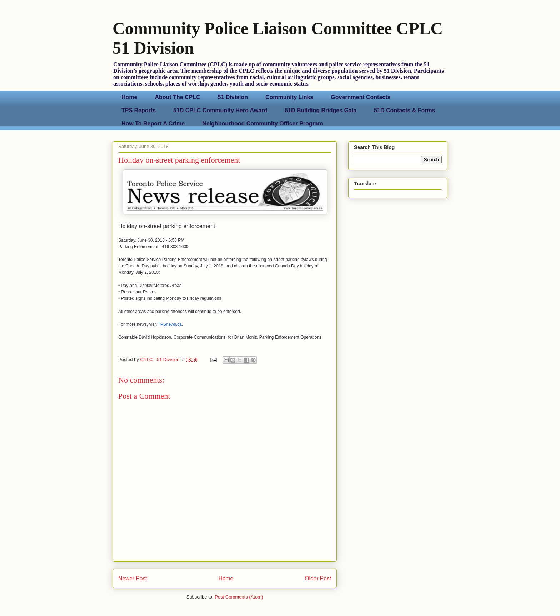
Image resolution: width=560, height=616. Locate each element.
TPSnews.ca (169, 324)
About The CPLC (177, 97)
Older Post (318, 578)
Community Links (289, 97)
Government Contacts (360, 97)
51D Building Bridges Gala (320, 110)
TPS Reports (138, 110)
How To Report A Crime (153, 123)
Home (129, 97)
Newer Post (132, 578)
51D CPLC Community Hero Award (220, 110)
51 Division (233, 97)
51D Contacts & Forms (404, 110)
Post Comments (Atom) (239, 597)
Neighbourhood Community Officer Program (262, 123)
